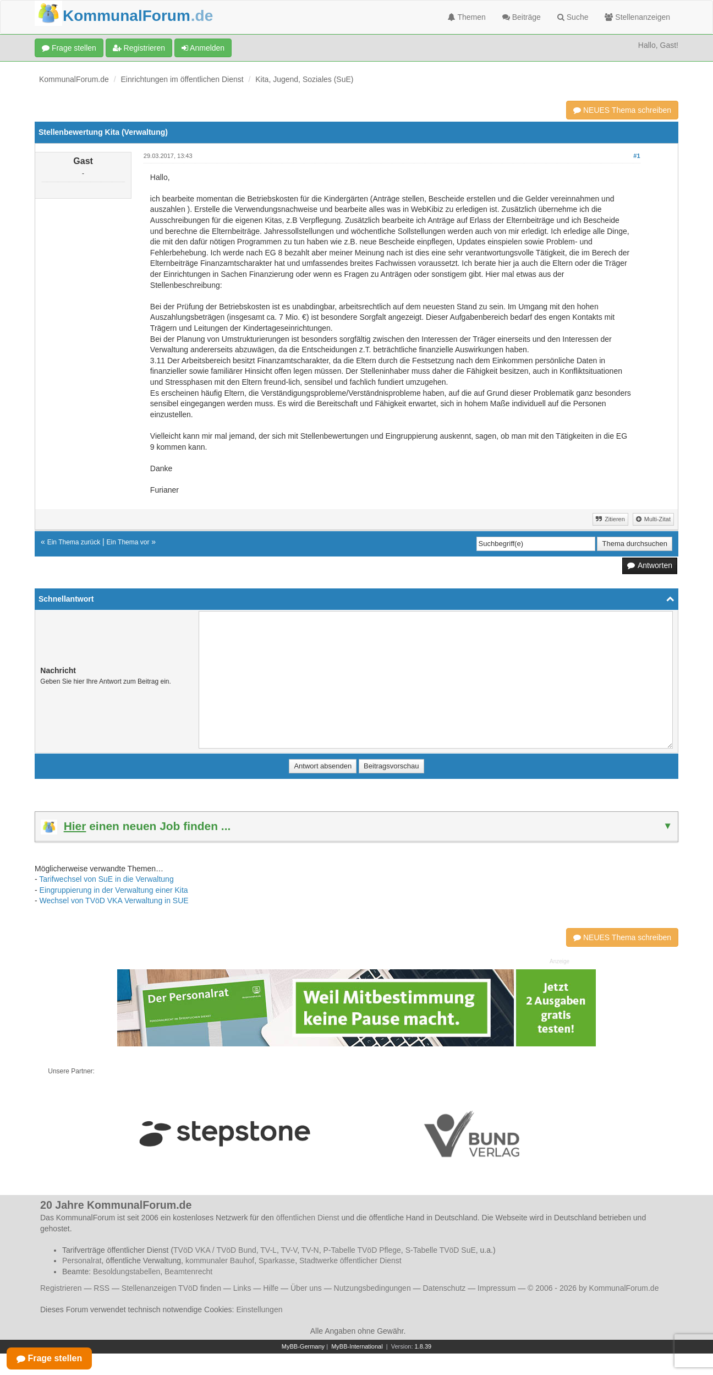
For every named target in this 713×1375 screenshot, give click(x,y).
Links (242, 1288)
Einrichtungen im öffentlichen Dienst (182, 79)
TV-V (289, 1250)
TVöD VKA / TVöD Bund (214, 1250)
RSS (101, 1288)
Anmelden (203, 47)
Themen (467, 17)
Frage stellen (69, 47)
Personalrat (82, 1260)
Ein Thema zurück (74, 542)
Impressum (496, 1288)
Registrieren (139, 47)
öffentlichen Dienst (307, 1217)
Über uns (306, 1288)
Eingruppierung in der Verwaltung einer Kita (114, 890)
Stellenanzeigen (637, 17)
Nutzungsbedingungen (372, 1288)
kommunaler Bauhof (219, 1260)
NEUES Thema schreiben (622, 110)
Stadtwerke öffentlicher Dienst (350, 1260)
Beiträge (521, 17)
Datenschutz (444, 1288)
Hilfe (270, 1288)
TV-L (268, 1250)
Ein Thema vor (128, 542)
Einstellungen (259, 1309)
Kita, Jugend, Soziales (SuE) (304, 79)
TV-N (310, 1250)
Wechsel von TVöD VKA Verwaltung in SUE (114, 900)
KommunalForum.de (74, 79)
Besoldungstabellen (126, 1271)
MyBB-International (357, 1346)
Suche (573, 17)
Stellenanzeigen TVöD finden (171, 1288)
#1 (636, 155)
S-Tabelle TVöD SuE (440, 1250)
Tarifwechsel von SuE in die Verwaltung (106, 879)
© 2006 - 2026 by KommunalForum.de (593, 1288)
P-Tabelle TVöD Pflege (362, 1250)
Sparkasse (277, 1260)
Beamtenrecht (188, 1271)
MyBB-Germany (303, 1346)
